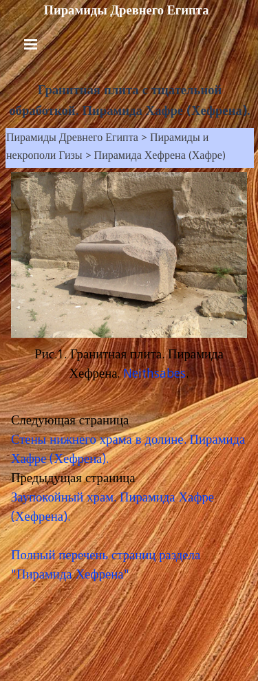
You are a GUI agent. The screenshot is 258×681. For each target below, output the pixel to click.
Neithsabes (154, 375)
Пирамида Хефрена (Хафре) (160, 157)
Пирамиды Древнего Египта (125, 10)
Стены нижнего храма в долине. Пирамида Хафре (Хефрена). (128, 451)
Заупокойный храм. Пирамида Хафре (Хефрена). (112, 508)
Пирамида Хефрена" (73, 575)
